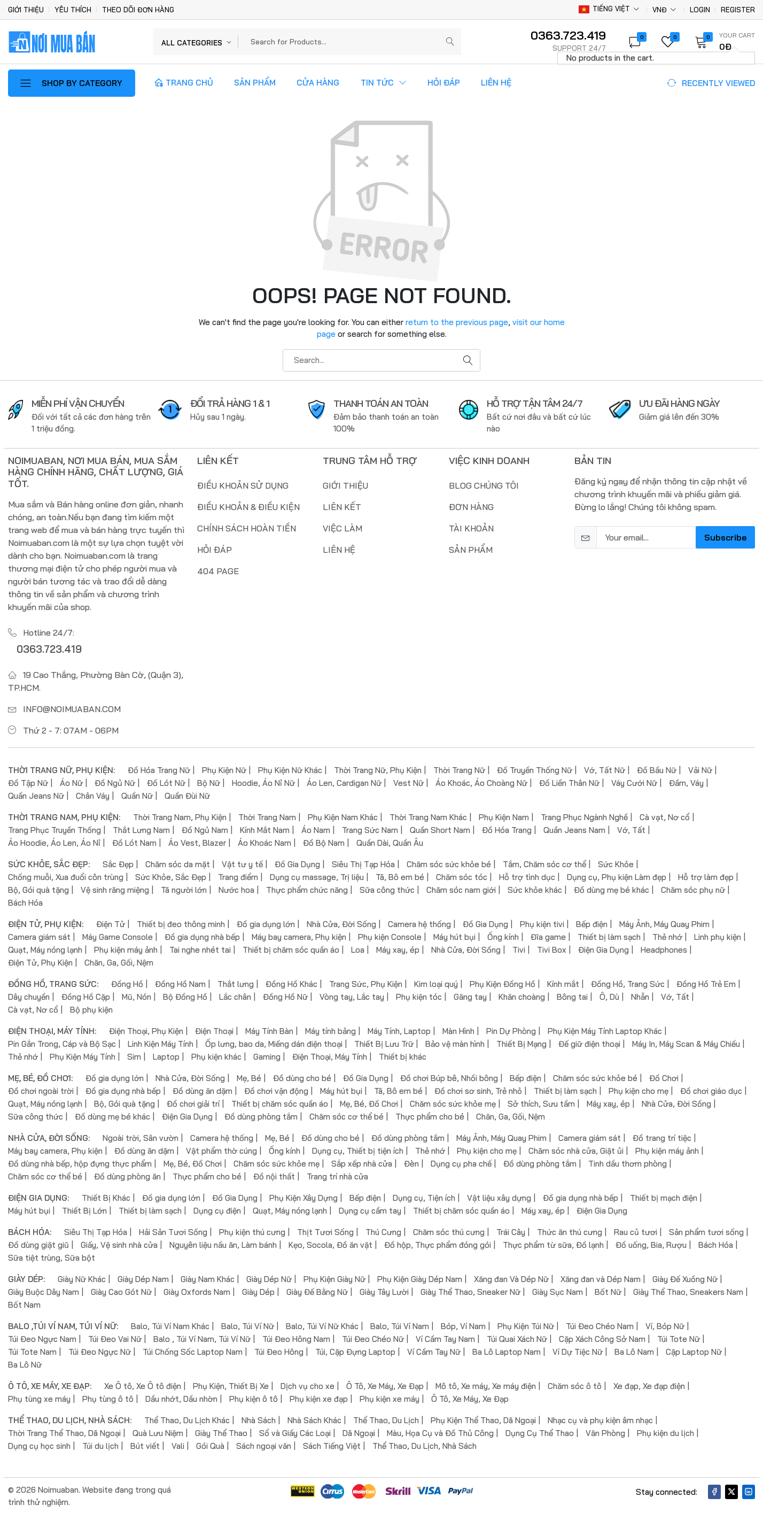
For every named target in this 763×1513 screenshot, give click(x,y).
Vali (178, 1444)
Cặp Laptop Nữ (694, 1350)
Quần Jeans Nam (574, 828)
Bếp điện (592, 922)
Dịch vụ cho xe (307, 1384)
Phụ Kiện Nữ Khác (290, 768)
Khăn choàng (522, 995)
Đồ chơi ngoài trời (41, 1089)
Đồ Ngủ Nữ (115, 781)
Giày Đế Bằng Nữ (317, 1290)
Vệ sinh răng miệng (115, 888)
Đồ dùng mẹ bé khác (611, 888)
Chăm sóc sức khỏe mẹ (453, 1102)
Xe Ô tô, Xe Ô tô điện (142, 1384)
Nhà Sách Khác (314, 1419)
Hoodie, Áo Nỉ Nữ (263, 781)
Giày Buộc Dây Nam (43, 1290)
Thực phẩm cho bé (429, 1115)
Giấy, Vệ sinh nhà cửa (119, 1243)
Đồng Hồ (127, 982)
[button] (721, 41)
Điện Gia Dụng (603, 948)
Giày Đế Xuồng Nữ (685, 1277)
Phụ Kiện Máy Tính (82, 1055)
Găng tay (470, 995)
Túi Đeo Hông (278, 1350)
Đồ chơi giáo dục (711, 1089)
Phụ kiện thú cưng (252, 1230)
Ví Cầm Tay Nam (445, 1337)
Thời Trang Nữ (459, 768)
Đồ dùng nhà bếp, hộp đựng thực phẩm (80, 1162)
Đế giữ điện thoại (589, 1042)
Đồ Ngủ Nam (205, 828)
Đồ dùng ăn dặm (202, 1089)
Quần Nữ (137, 794)
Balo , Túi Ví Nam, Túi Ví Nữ (202, 1337)
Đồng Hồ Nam (180, 982)
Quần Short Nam (440, 828)
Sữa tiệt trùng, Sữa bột (51, 1256)
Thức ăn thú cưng (569, 1230)
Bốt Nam (24, 1303)
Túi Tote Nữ (678, 1337)
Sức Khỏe (616, 863)
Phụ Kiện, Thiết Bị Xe (231, 1384)
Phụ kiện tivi (542, 922)
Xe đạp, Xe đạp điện (649, 1384)
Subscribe (725, 537)
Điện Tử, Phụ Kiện (40, 961)
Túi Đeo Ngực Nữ (99, 1350)
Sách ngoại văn (263, 1444)
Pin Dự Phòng (511, 1029)
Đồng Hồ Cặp (85, 995)
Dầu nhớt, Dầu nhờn (181, 1397)
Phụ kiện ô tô (253, 1397)
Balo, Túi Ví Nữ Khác (322, 1324)
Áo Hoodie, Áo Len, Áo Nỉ (54, 841)
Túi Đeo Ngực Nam (42, 1337)
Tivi (518, 948)
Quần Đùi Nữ (187, 794)
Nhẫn (640, 995)
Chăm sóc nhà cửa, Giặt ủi (576, 1149)
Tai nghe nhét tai (200, 948)
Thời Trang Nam (267, 815)
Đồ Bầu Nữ (656, 768)
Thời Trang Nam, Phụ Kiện (180, 815)
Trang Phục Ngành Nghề (584, 815)
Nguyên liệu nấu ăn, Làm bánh (223, 1243)
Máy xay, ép (397, 948)
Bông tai (572, 995)
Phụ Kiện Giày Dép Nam (419, 1277)
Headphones (664, 948)
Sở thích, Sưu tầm (541, 1102)
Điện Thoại (214, 1029)
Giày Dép (258, 1290)
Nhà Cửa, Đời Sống (341, 922)
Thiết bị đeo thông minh (181, 922)
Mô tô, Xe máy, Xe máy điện (485, 1384)
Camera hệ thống (419, 922)
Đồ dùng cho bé (302, 1076)
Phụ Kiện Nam (504, 815)
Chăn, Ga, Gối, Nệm (118, 961)
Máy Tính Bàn (269, 1029)
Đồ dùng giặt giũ (38, 1243)
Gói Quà (210, 1444)
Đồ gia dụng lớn (266, 922)
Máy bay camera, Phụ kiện (299, 935)
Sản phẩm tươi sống (706, 1230)
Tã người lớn (184, 888)
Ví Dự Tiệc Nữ (577, 1350)
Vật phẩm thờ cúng (221, 1149)
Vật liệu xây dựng (499, 1196)
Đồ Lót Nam (134, 841)
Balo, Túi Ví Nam (399, 1324)
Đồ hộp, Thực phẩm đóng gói (437, 1243)
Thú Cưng (383, 1230)
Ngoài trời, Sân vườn (140, 1136)
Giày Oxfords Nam (197, 1290)
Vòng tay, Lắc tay (352, 995)
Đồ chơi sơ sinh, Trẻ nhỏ (478, 1089)
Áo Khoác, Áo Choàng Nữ (481, 781)
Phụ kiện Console (390, 935)
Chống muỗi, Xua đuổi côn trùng (65, 875)
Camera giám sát (39, 935)
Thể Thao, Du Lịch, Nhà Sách (424, 1444)
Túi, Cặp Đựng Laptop (355, 1350)
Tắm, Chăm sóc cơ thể (544, 863)
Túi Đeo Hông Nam (296, 1337)
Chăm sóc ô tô (575, 1384)
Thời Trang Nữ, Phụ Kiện (378, 768)
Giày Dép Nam (143, 1277)
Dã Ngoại (358, 1431)
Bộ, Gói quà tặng (38, 888)
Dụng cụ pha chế (461, 1162)
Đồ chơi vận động (276, 1089)
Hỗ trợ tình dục (527, 875)
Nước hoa (236, 888)
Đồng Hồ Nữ (285, 995)
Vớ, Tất (631, 828)
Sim (134, 1055)
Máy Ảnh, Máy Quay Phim (664, 922)
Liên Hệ (496, 83)
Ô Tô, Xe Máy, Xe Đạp (385, 1384)
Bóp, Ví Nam (463, 1324)
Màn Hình (458, 1029)
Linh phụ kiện (717, 935)
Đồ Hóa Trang (507, 828)
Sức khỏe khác (535, 888)
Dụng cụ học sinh (39, 1444)
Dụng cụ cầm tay (370, 1209)
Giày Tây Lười (384, 1290)
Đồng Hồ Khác (291, 982)
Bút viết (145, 1444)
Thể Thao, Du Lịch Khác (187, 1419)
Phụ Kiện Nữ (224, 768)
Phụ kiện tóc (419, 995)
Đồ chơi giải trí (193, 1102)
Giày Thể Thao (221, 1431)
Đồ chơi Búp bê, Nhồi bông (449, 1076)
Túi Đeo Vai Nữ (115, 1337)
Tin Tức (384, 83)
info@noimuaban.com (72, 707)
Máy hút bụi (454, 935)
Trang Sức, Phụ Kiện (365, 982)
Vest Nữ (408, 781)
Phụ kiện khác (216, 1055)
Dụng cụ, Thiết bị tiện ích (357, 1149)
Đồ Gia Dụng (297, 863)
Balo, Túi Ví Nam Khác (170, 1324)
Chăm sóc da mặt (177, 863)
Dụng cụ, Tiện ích (424, 1196)
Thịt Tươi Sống (325, 1230)
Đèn (411, 1162)
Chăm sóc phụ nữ (693, 888)
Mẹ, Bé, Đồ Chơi (369, 1102)
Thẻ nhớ (667, 935)
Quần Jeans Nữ (36, 794)
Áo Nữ (71, 781)
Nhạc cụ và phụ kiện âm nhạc (600, 1419)
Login (700, 9)
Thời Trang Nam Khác (428, 815)
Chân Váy (93, 794)
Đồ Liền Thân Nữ (569, 781)
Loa (357, 948)
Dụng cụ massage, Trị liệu (317, 875)
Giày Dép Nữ (269, 1277)
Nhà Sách (259, 1419)
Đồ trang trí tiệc (662, 1136)
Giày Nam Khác (208, 1277)
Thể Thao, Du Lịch (386, 1419)
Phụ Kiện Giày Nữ (334, 1277)
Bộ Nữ (208, 781)
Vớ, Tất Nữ (604, 768)
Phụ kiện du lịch (665, 1431)
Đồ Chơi (664, 1076)
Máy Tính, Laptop (399, 1029)
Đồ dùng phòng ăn (127, 1175)
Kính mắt (563, 982)
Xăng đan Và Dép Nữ (511, 1277)
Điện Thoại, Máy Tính (329, 1055)
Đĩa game (548, 935)
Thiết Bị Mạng (521, 1042)
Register (738, 9)
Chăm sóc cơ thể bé (346, 1115)
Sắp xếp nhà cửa (361, 1162)
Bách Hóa (25, 901)
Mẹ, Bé (249, 1076)
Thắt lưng (235, 982)
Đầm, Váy (686, 781)
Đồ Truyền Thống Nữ (534, 768)
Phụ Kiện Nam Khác (343, 815)
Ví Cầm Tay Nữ (434, 1350)
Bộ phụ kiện (91, 1008)
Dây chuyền (29, 995)
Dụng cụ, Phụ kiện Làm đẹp (616, 875)
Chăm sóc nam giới (461, 888)
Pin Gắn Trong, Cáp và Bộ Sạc (62, 1042)
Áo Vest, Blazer (197, 841)
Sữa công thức (387, 888)
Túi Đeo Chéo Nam (600, 1324)
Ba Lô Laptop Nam (506, 1350)
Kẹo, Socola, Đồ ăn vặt (330, 1243)
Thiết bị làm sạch (609, 935)
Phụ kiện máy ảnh (126, 948)
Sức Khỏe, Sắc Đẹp (170, 875)
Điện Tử (110, 922)
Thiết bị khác (402, 1055)
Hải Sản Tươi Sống (173, 1230)
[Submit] (450, 41)
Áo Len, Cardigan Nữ (344, 781)
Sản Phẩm (255, 83)
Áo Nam (315, 828)
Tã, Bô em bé (400, 875)
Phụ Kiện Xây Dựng (303, 1196)
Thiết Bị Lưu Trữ (384, 1042)
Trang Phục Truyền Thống (54, 828)
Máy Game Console (117, 935)
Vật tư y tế (242, 863)
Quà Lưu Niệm (158, 1431)
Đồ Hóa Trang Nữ (159, 768)
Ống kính (503, 935)
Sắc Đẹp (118, 863)
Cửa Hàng (318, 83)
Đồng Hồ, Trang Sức (628, 982)
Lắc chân (235, 995)
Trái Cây (510, 1230)
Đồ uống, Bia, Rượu (651, 1243)
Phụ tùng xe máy (39, 1397)
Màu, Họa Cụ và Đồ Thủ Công (440, 1431)
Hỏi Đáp (443, 83)
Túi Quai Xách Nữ (517, 1337)
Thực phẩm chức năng (307, 888)
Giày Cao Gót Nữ (121, 1290)
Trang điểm (238, 875)
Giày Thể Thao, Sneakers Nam (688, 1290)
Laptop (166, 1055)
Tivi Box (551, 948)
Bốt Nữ (608, 1290)
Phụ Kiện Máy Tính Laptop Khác (605, 1029)
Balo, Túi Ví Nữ (247, 1324)
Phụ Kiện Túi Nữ (525, 1324)
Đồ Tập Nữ (28, 781)
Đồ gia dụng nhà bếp (202, 935)
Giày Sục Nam (557, 1290)
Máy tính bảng (330, 1029)
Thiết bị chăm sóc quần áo (291, 948)
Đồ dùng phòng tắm (261, 1115)
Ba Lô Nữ (25, 1363)
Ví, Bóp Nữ (664, 1324)
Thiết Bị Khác (106, 1196)
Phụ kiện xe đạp (319, 1397)
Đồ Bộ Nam (324, 841)
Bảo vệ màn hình (455, 1042)
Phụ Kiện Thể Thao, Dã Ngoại (483, 1419)
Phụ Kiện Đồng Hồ (502, 982)
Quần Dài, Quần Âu (389, 841)
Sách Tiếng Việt (332, 1444)
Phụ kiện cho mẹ (638, 1089)
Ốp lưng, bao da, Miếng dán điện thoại (273, 1042)
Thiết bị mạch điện (663, 1196)
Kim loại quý (436, 982)
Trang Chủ (183, 83)
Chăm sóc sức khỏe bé (449, 863)
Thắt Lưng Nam (141, 828)
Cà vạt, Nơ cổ (665, 815)
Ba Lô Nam (634, 1350)
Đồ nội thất (274, 1175)
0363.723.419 (45, 648)
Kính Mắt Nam (265, 828)
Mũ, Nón (136, 995)
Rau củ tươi (635, 1230)
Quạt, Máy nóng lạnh (45, 948)
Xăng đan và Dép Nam (600, 1277)
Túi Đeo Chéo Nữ (373, 1337)
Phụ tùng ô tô (108, 1397)
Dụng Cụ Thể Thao (539, 1431)
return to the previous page (457, 322)
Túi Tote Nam (32, 1350)
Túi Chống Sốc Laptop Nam (193, 1350)
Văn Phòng (605, 1431)
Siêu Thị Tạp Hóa (363, 863)
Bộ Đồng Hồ (185, 995)
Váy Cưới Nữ (634, 781)
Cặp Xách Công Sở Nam (602, 1337)
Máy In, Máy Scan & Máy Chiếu (686, 1042)
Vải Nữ (700, 768)
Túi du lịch (100, 1444)
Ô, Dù (609, 995)
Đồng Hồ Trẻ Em (706, 982)
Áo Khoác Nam (264, 841)
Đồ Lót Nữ (166, 781)
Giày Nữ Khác (82, 1277)
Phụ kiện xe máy (389, 1397)
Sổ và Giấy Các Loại (295, 1431)
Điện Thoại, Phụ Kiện (146, 1029)
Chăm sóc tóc (461, 875)
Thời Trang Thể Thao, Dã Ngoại (64, 1431)
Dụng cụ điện (217, 1209)
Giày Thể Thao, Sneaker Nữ (470, 1290)
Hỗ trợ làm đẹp (706, 875)
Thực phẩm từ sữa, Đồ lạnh (553, 1243)
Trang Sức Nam (370, 828)
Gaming (267, 1055)
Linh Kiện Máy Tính (160, 1042)
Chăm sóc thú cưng (449, 1230)
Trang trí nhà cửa (337, 1175)
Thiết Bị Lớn (84, 1209)
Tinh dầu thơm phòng (627, 1162)
